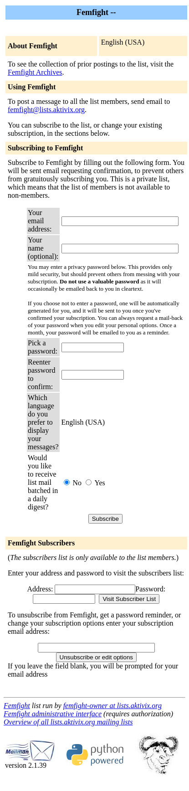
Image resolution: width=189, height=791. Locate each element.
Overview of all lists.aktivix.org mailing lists (68, 722)
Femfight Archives (35, 72)
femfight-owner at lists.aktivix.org (112, 705)
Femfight (17, 705)
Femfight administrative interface (53, 714)
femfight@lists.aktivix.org (46, 109)
